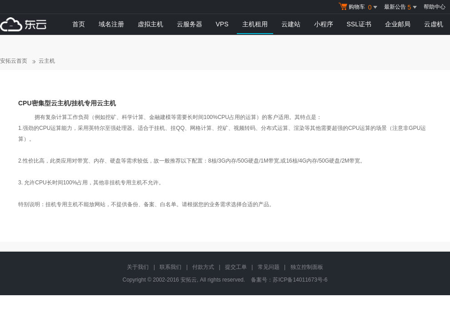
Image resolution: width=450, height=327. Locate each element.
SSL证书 (359, 24)
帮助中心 (434, 7)
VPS (222, 24)
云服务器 (189, 24)
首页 (78, 24)
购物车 (359, 7)
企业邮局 (397, 24)
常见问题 (269, 267)
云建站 (290, 24)
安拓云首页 (13, 61)
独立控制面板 (306, 267)
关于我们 (138, 267)
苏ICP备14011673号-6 (300, 280)
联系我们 (170, 267)
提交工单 (236, 267)
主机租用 (255, 24)
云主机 (47, 61)
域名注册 (111, 24)
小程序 (323, 24)
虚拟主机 (150, 24)
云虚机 (433, 24)
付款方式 (203, 267)
